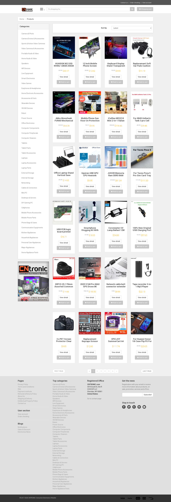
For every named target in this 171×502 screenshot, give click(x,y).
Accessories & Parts (28, 98)
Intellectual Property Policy (28, 403)
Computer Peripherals (29, 133)
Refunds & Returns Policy (27, 396)
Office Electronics (27, 123)
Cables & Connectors (29, 188)
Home (22, 19)
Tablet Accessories (28, 153)
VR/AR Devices (27, 108)
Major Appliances (27, 247)
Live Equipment (27, 73)
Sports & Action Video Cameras (33, 44)
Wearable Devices (28, 103)
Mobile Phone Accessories (31, 213)
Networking (25, 183)
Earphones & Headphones (31, 88)
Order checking (135, 3)
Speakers (25, 63)
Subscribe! (148, 397)
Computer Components (30, 128)
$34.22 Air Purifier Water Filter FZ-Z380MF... (52, 2)
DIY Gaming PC (27, 203)
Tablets (24, 143)
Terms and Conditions (26, 389)
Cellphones (25, 208)
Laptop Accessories (28, 163)
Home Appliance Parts (29, 252)
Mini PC (24, 193)
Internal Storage (27, 178)
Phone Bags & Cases (29, 223)
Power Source (26, 118)
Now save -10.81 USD (27, 2)
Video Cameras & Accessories (32, 49)
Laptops (24, 158)
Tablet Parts (26, 148)
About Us (21, 398)
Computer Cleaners (28, 138)
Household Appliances (29, 238)
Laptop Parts (26, 168)
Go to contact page (94, 401)
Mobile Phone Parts (28, 218)
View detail (64, 77)
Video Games (26, 83)
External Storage (27, 173)
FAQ (19, 391)
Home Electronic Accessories (32, 93)
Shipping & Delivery (25, 401)
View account (146, 3)
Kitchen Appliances (28, 233)
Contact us (124, 3)
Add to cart (64, 82)
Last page (147, 371)
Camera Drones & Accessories (32, 39)
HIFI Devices (25, 68)
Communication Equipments (32, 228)
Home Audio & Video (29, 58)
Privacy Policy (23, 387)
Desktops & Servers (28, 198)
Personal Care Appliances (31, 242)
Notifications (22, 429)
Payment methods (25, 394)
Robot (23, 113)
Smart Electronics (28, 78)
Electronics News (24, 434)
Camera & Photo (27, 34)
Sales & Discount (24, 432)
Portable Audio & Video (30, 53)
